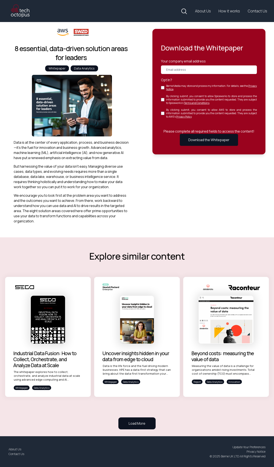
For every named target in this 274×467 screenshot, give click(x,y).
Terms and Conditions (196, 103)
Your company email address (183, 61)
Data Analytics (84, 68)
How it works (229, 10)
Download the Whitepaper (208, 139)
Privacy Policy (184, 116)
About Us (203, 10)
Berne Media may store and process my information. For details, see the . (211, 87)
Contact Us (257, 10)
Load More (137, 423)
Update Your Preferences (248, 447)
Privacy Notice (256, 451)
